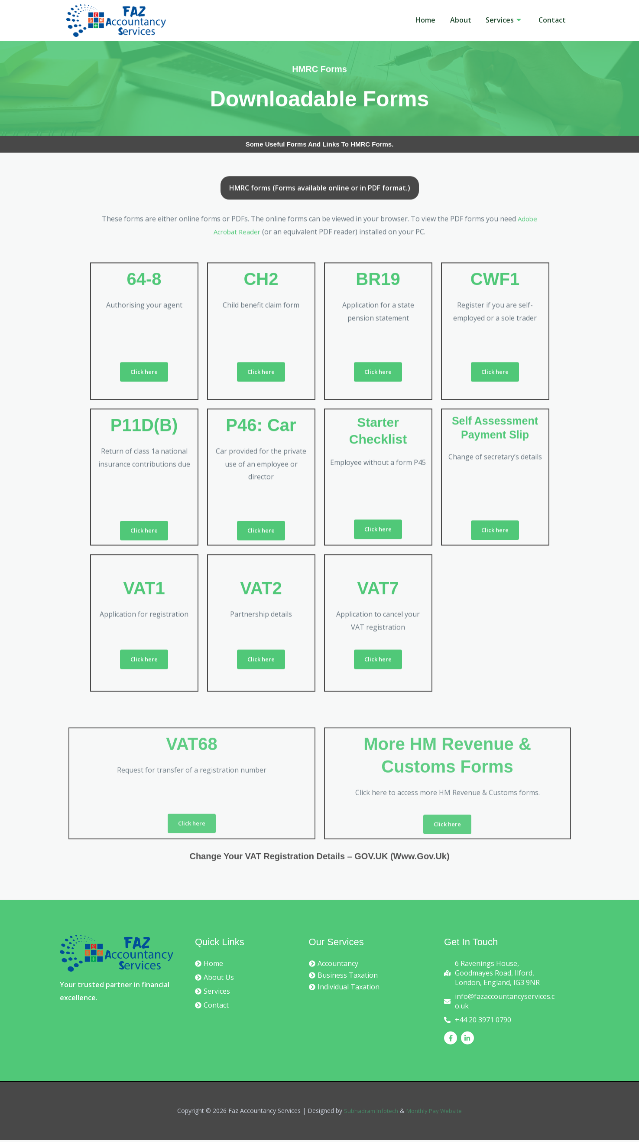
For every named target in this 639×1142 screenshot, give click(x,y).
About (453, 20)
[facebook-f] (451, 1039)
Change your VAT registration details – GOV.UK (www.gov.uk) (319, 870)
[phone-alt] (477, 1021)
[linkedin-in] (468, 1039)
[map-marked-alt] (501, 974)
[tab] (320, 293)
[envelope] (501, 1002)
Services (499, 20)
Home (416, 20)
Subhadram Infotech (369, 1113)
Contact (550, 20)
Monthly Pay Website (435, 1113)
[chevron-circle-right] (209, 965)
